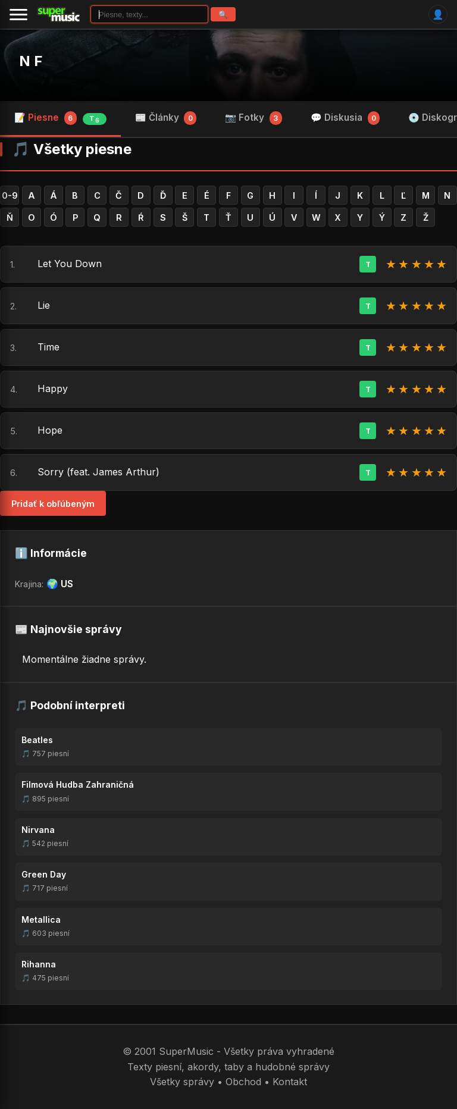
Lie (43, 305)
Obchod (243, 1082)
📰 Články (166, 117)
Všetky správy (182, 1082)
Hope (49, 430)
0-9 (10, 195)
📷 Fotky (253, 117)
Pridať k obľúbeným (53, 504)
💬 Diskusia (345, 117)
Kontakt (290, 1082)
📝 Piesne (60, 118)
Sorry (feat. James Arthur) (98, 472)
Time (48, 347)
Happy (52, 388)
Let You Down (69, 264)
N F (31, 61)
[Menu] (18, 14)
